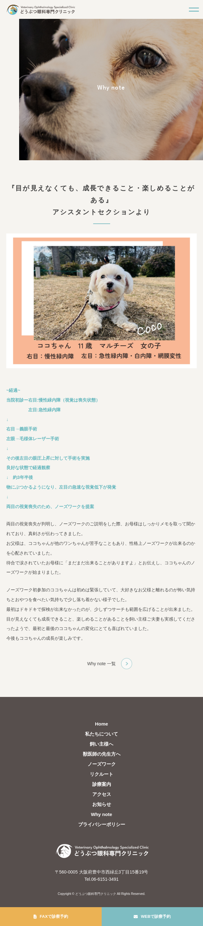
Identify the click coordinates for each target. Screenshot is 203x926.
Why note (101, 814)
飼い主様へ (101, 744)
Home (101, 723)
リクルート (101, 774)
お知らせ (101, 804)
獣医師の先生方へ (101, 754)
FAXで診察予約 (54, 916)
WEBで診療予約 (156, 916)
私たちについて (101, 734)
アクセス (101, 794)
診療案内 (101, 784)
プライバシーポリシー (101, 824)
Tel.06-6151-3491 (101, 879)
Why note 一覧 (101, 663)
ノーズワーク (102, 764)
